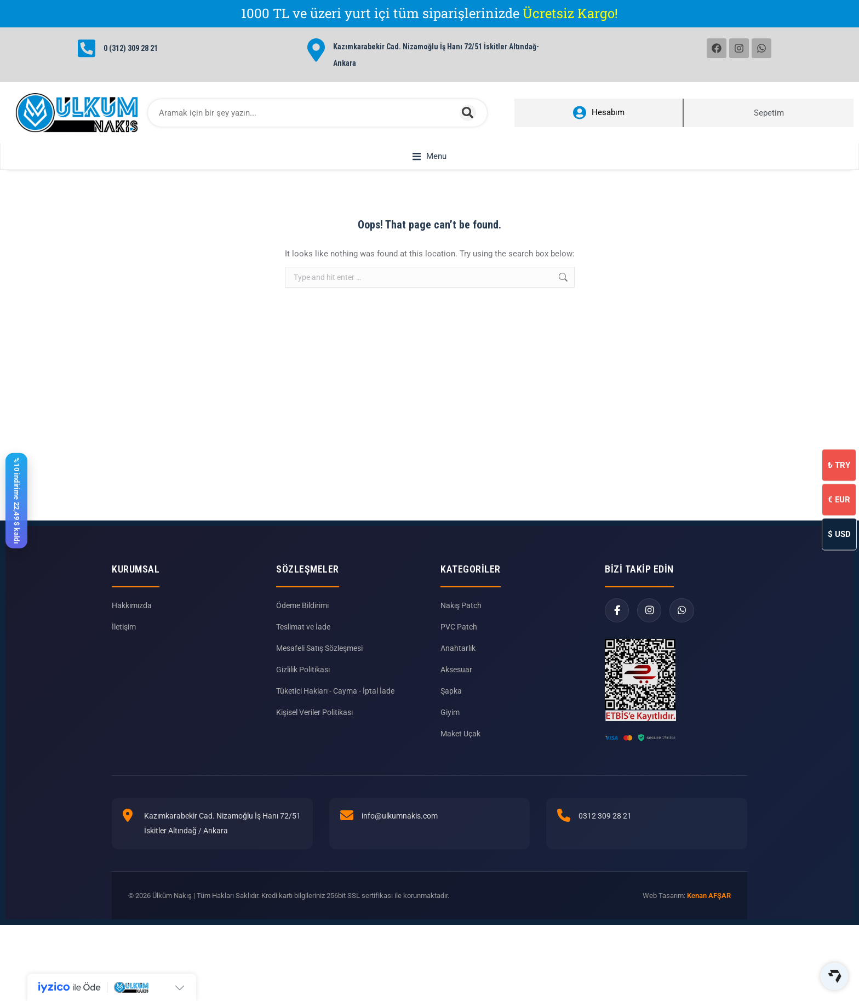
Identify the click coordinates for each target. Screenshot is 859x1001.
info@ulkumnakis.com (400, 828)
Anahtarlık (458, 660)
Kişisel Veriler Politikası (314, 724)
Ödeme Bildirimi (302, 618)
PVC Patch (458, 639)
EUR (839, 499)
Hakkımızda (132, 618)
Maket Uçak (460, 746)
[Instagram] (650, 623)
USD (839, 534)
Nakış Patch (461, 618)
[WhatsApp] (683, 623)
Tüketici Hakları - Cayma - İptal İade (335, 703)
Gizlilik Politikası (303, 682)
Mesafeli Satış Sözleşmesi (319, 660)
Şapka (451, 703)
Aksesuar (456, 682)
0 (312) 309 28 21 (131, 48)
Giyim (450, 724)
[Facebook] (617, 623)
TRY (839, 465)
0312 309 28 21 (605, 828)
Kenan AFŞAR (709, 908)
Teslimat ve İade (303, 639)
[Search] (468, 113)
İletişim (124, 639)
